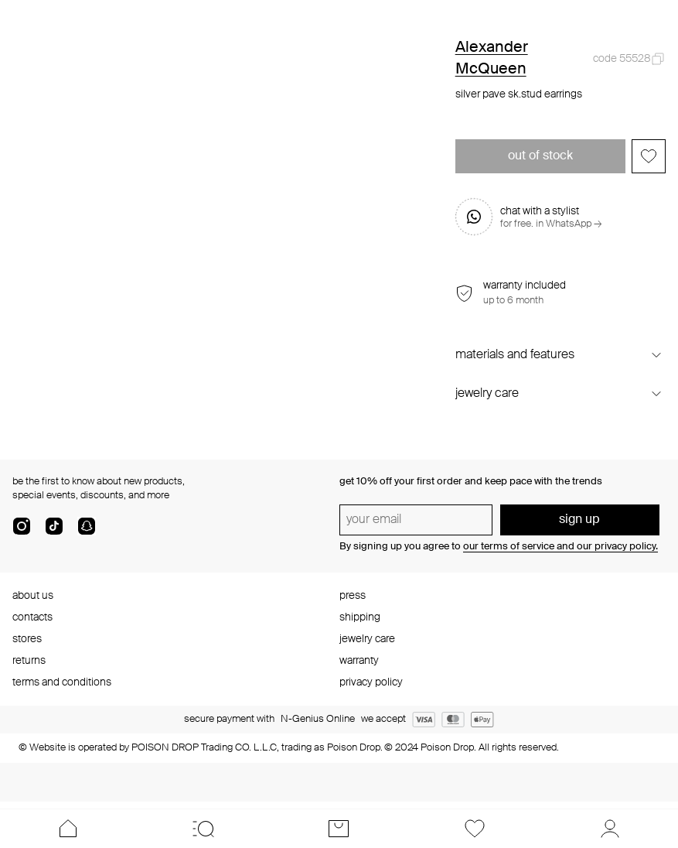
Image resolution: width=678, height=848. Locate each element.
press (352, 595)
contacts (32, 617)
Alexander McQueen (491, 58)
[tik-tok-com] (54, 532)
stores (27, 639)
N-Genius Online (318, 719)
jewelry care (367, 639)
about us (32, 595)
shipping (359, 617)
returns (29, 660)
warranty (359, 660)
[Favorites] (474, 828)
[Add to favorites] (648, 156)
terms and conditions (61, 682)
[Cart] (339, 828)
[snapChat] (86, 532)
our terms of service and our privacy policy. (560, 547)
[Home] (67, 828)
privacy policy (371, 682)
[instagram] (21, 532)
